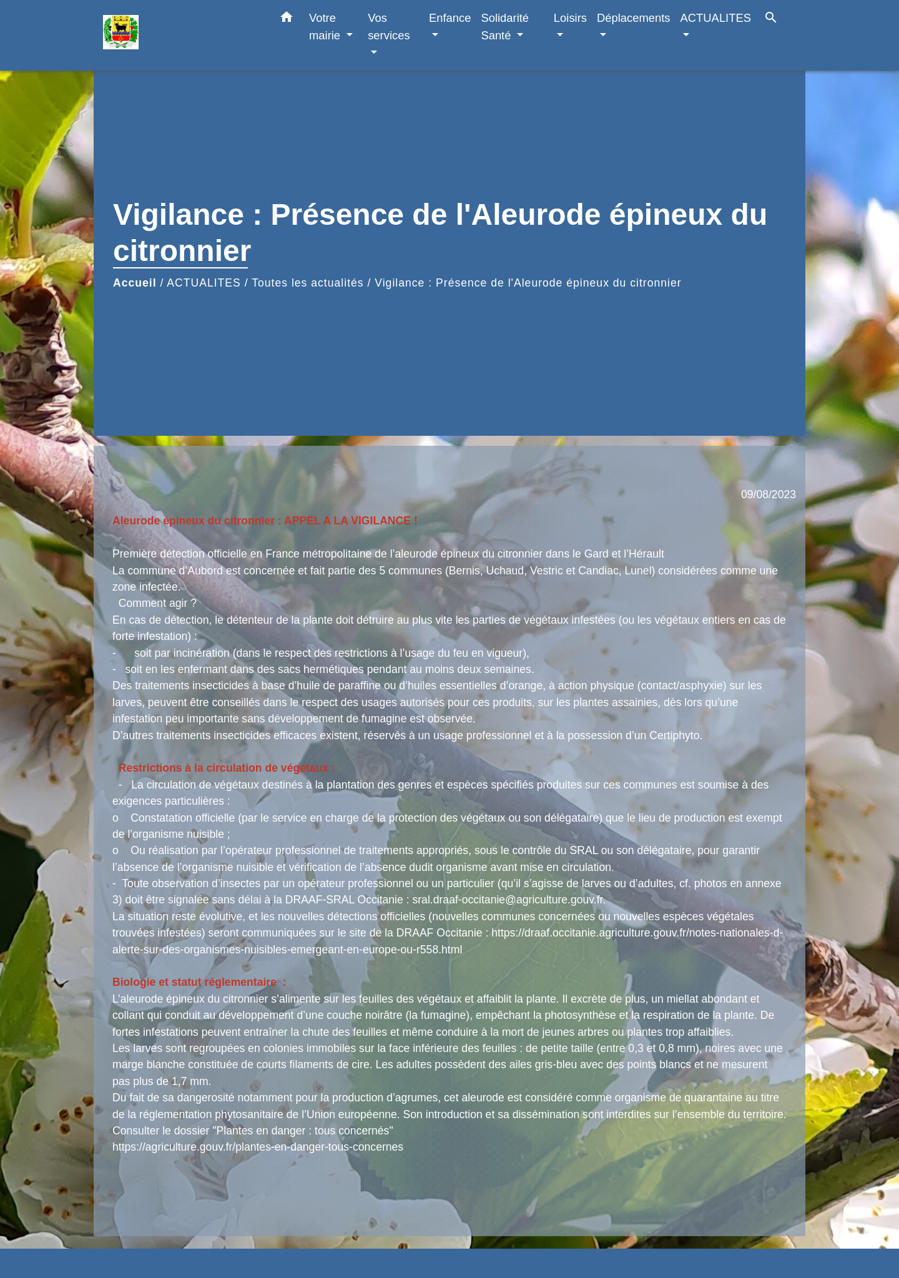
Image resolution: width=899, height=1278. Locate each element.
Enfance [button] (450, 17)
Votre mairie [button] (326, 26)
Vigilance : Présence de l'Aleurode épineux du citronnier (528, 283)
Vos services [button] (389, 26)
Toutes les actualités (307, 283)
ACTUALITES (204, 283)
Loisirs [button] (570, 17)
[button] (286, 19)
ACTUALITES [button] (715, 17)
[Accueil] (181, 35)
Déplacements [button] (634, 17)
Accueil (135, 283)
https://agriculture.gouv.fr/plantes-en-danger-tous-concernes (257, 1147)
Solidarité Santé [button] (505, 26)
